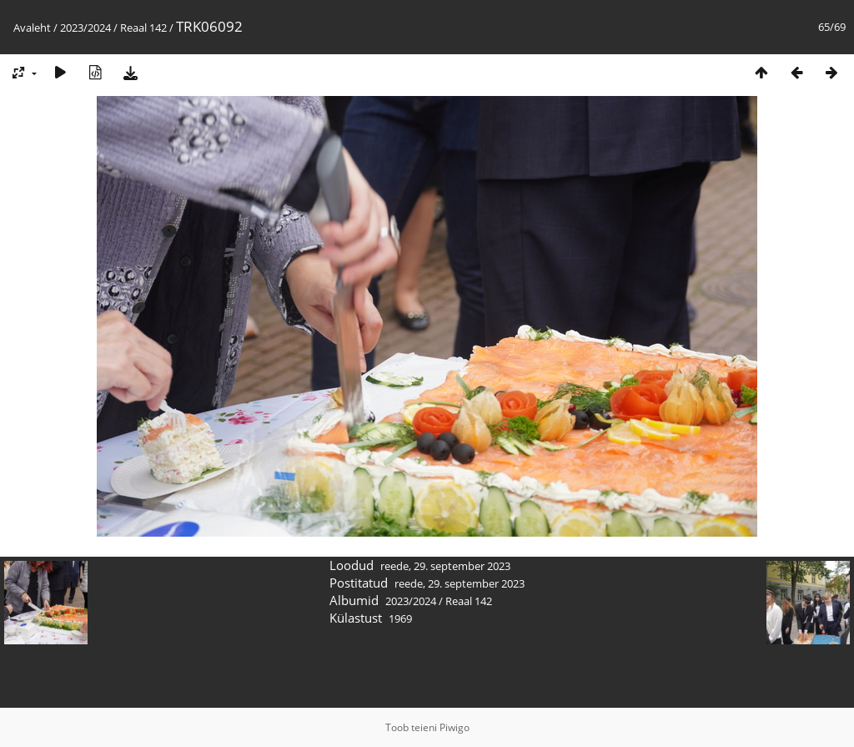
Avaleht (32, 27)
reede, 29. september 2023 (445, 565)
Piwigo (455, 727)
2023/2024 (85, 27)
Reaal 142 (143, 27)
